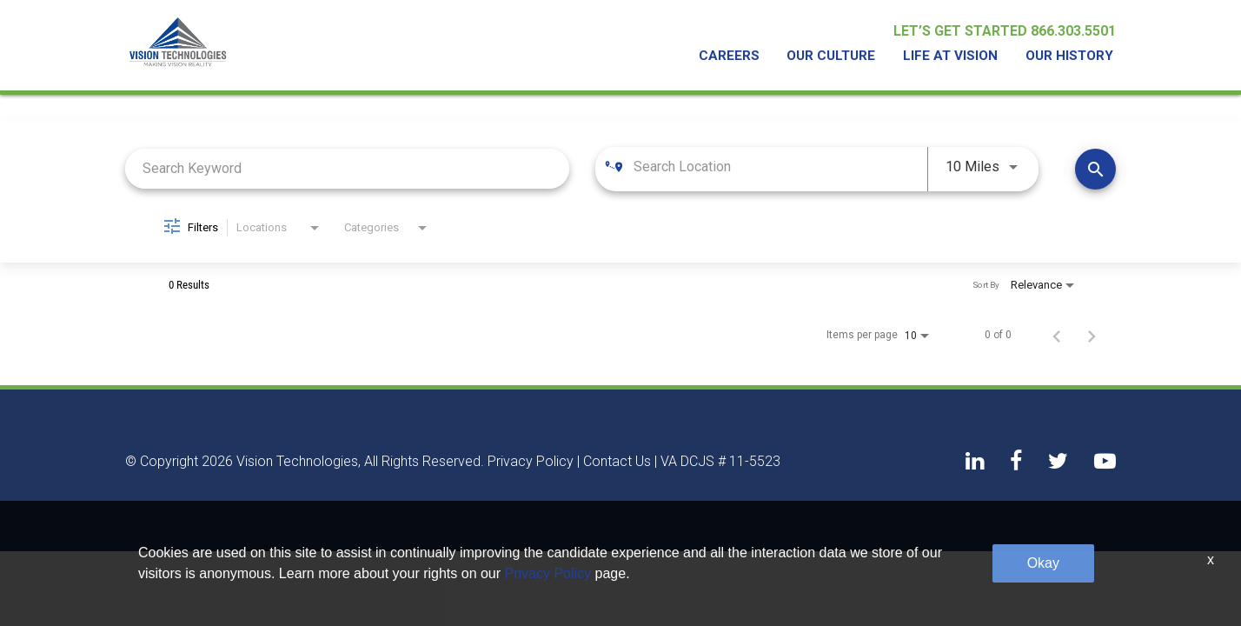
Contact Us (617, 462)
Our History (1070, 57)
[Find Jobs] (1095, 168)
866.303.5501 (1073, 32)
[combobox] (347, 168)
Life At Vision (954, 57)
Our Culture (838, 57)
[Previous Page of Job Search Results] (1056, 334)
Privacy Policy (531, 462)
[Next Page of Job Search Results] (1091, 334)
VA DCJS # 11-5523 (720, 462)
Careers (739, 57)
